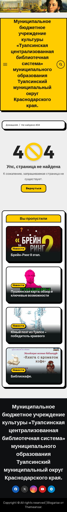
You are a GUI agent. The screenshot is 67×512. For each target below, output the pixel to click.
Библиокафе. (21, 376)
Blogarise (53, 502)
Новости (18, 248)
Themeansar (33, 507)
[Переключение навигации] (5, 64)
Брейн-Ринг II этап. (26, 255)
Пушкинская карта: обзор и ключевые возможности (32, 293)
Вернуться (33, 188)
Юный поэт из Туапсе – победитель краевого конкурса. (28, 336)
